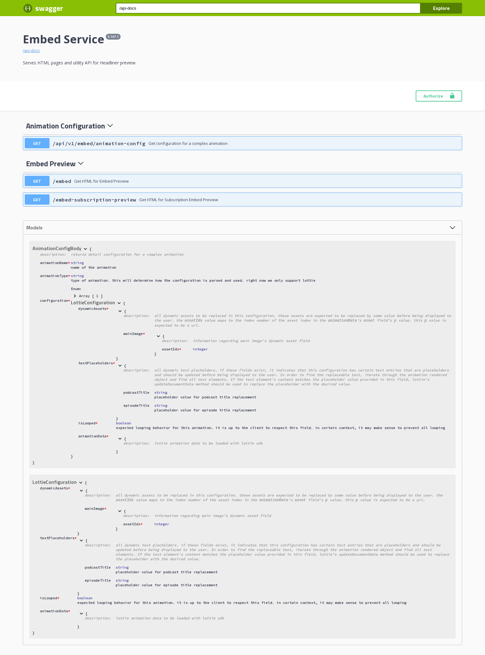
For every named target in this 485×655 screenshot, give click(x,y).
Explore (441, 8)
